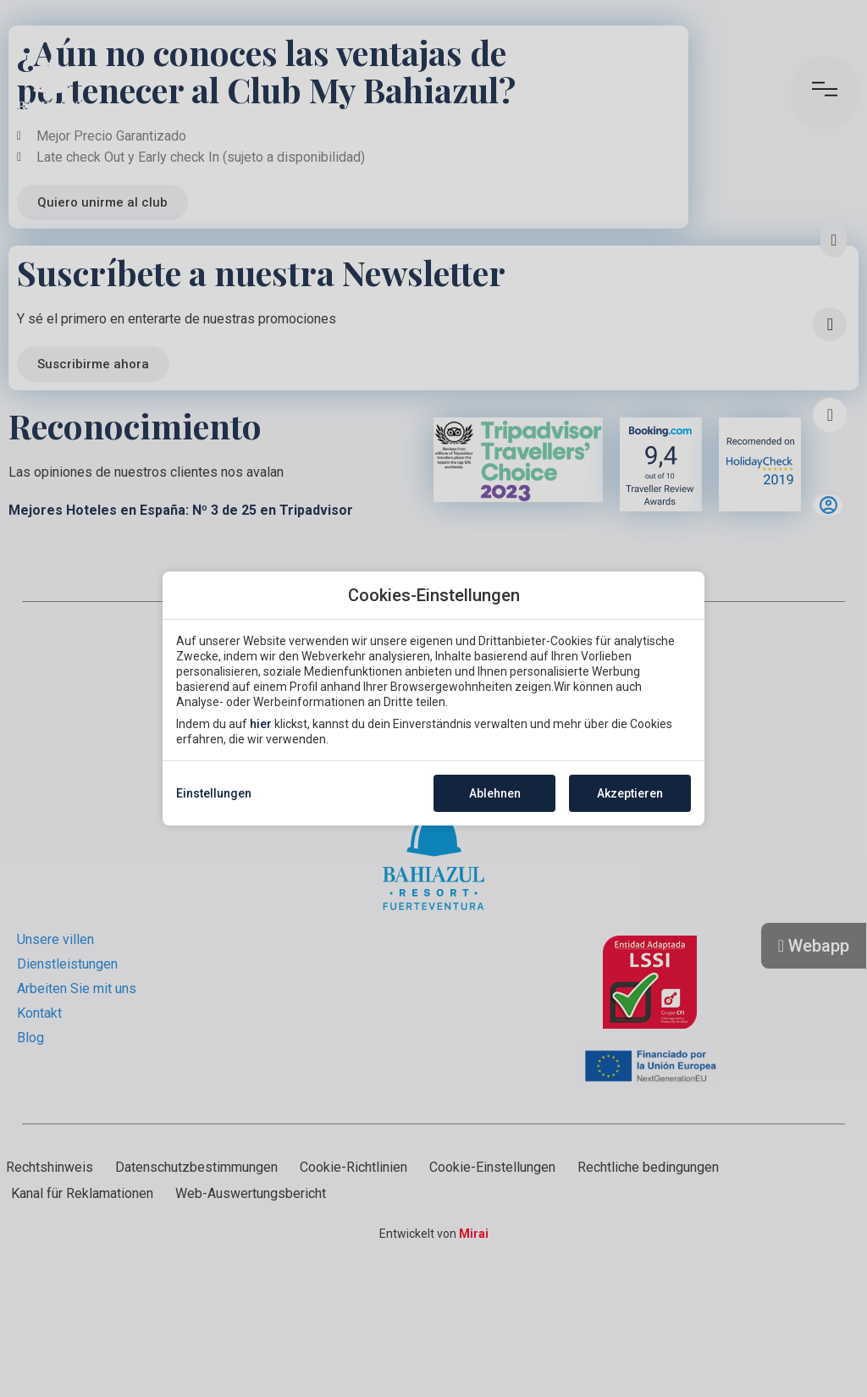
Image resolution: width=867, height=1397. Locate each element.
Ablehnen (495, 793)
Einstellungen (213, 793)
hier (261, 724)
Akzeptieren (630, 793)
